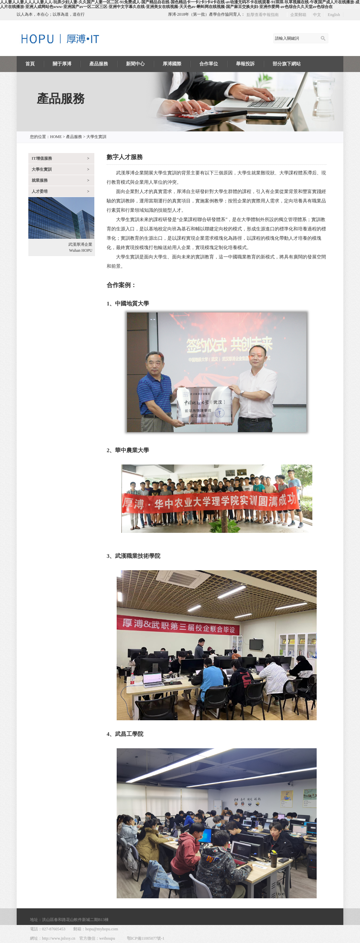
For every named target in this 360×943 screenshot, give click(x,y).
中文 (317, 14)
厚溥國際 (172, 63)
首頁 (30, 63)
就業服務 (63, 180)
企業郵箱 (298, 14)
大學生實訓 (96, 136)
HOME (56, 136)
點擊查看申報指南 (263, 14)
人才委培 (63, 191)
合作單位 (208, 63)
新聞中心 (135, 63)
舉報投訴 (245, 63)
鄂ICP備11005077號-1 (145, 938)
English (334, 14)
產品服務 (98, 63)
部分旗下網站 (287, 63)
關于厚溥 (62, 63)
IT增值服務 (63, 158)
